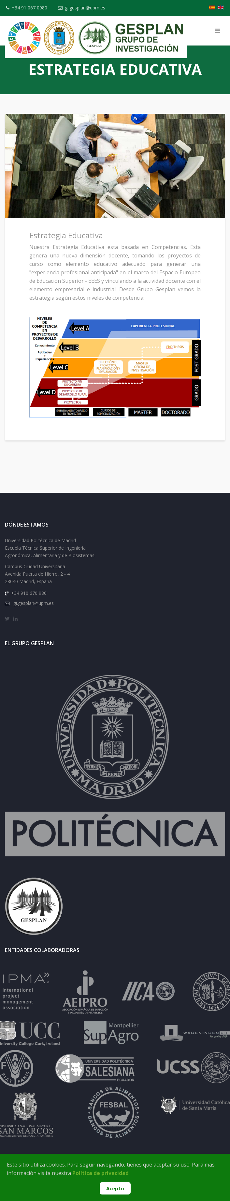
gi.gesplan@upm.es (85, 8)
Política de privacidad (100, 1173)
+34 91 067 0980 (29, 8)
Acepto (115, 1188)
